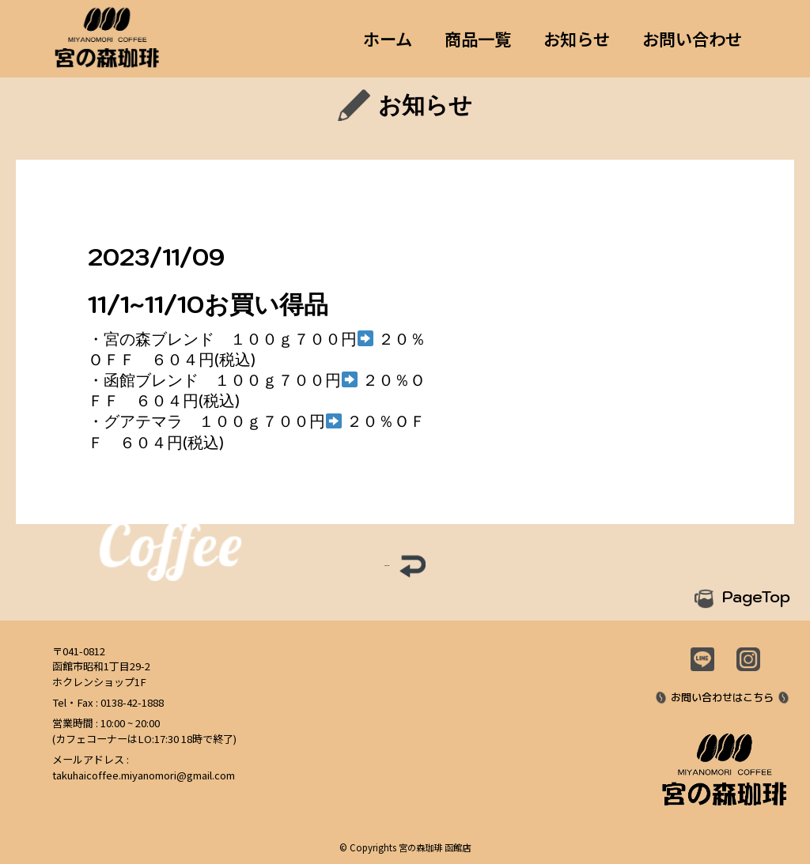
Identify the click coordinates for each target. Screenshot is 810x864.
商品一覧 (478, 38)
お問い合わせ (692, 38)
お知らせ (576, 38)
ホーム (387, 38)
